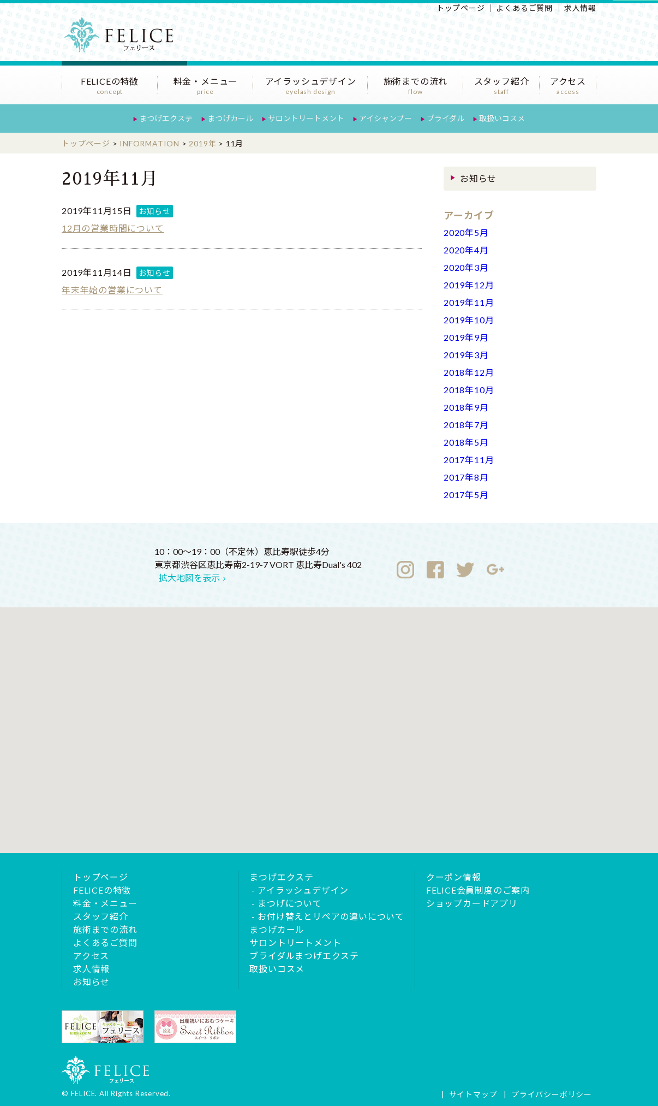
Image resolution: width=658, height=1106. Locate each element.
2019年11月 (469, 302)
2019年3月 (466, 355)
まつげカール (230, 118)
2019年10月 (469, 320)
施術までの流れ (415, 86)
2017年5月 (466, 494)
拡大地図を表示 (189, 577)
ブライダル (445, 118)
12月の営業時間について (113, 228)
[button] (329, 720)
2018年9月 (466, 407)
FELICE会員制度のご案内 (478, 890)
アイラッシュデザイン (310, 86)
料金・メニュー (205, 86)
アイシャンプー (385, 118)
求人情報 (580, 8)
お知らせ (155, 211)
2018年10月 (469, 390)
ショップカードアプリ (472, 903)
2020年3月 (466, 267)
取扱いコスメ (502, 118)
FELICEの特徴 (109, 86)
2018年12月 (469, 372)
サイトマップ (473, 1094)
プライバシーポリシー (551, 1094)
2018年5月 (466, 442)
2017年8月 (466, 477)
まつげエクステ (166, 118)
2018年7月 (466, 424)
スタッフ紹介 (501, 86)
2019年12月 (469, 285)
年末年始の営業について (112, 290)
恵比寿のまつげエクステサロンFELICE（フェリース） (124, 41)
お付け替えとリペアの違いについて (331, 916)
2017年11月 (469, 459)
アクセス (568, 86)
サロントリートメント (306, 118)
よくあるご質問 (524, 8)
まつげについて (290, 903)
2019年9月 (466, 337)
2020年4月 (466, 250)
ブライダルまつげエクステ (304, 955)
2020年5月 (466, 232)
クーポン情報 (453, 877)
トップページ (460, 8)
